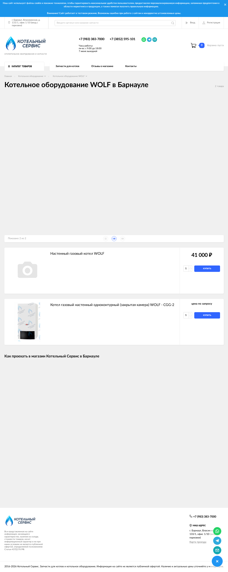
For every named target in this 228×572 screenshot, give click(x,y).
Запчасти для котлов (67, 66)
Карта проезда (197, 542)
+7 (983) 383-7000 (91, 39)
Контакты (131, 66)
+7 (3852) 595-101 (122, 39)
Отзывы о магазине (102, 66)
